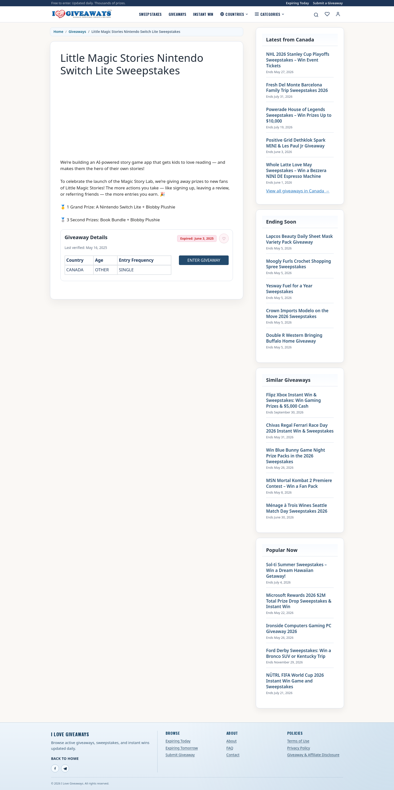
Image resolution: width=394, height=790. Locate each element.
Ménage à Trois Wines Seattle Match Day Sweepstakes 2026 (296, 508)
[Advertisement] (146, 115)
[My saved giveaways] (327, 14)
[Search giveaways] (316, 15)
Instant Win (203, 14)
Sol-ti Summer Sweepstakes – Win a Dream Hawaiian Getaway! (296, 570)
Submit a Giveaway (328, 3)
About (231, 741)
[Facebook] (55, 768)
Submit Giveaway (180, 754)
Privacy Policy (298, 748)
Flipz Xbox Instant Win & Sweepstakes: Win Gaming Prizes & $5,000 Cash (293, 400)
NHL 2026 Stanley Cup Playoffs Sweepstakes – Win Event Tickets (297, 60)
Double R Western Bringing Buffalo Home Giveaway (294, 338)
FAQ (229, 748)
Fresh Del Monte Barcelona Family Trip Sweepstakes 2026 (297, 87)
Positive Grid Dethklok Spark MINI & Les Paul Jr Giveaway (295, 143)
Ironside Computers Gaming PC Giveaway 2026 (298, 628)
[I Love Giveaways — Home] (81, 14)
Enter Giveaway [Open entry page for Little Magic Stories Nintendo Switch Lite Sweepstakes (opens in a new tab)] (203, 260)
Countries (234, 14)
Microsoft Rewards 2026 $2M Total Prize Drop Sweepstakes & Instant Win (298, 601)
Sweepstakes (150, 14)
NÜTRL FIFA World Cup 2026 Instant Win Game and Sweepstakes (295, 681)
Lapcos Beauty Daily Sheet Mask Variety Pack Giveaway (299, 239)
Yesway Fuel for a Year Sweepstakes (289, 288)
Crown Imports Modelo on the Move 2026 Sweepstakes (297, 313)
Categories (269, 14)
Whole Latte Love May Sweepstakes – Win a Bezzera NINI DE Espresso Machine (296, 170)
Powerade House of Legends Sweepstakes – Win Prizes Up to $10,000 (298, 115)
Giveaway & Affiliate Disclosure (313, 754)
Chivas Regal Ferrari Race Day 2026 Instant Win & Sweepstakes (300, 428)
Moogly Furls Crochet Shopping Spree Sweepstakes (298, 264)
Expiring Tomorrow (182, 748)
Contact (232, 754)
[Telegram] (65, 768)
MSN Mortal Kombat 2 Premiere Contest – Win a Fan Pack (299, 483)
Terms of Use (298, 741)
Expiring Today (297, 3)
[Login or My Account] (338, 14)
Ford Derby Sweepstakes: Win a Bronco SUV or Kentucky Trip (298, 653)
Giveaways (177, 14)
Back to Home (65, 758)
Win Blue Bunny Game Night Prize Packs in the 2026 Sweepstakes (295, 455)
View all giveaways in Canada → (297, 191)
